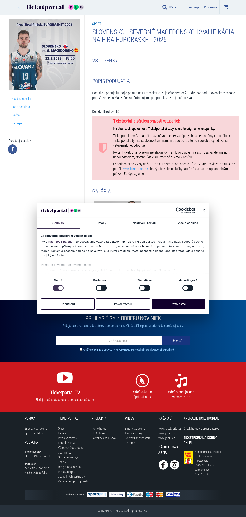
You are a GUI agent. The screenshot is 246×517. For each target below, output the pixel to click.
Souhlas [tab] (58, 223)
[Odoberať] (176, 340)
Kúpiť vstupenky (21, 98)
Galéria (16, 115)
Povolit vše (178, 303)
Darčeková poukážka (103, 438)
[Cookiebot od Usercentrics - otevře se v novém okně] (178, 210)
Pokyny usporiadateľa (137, 438)
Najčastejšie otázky (36, 473)
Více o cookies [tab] (188, 223)
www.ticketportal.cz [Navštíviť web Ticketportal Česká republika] (169, 428)
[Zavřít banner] (204, 210)
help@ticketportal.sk (37, 468)
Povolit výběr (123, 303)
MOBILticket (98, 433)
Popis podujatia (21, 107)
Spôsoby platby (34, 433)
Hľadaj (169, 7)
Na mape (17, 123)
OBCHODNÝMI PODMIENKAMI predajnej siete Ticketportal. (133, 349)
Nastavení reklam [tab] (145, 223)
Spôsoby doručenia (36, 428)
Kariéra (62, 433)
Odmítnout (68, 303)
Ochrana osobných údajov (69, 459)
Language (193, 7)
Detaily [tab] (101, 223)
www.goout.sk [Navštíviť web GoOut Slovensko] (166, 433)
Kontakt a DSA (66, 443)
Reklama (130, 443)
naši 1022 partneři (61, 241)
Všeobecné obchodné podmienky (70, 450)
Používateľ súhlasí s (128, 349)
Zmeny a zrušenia (135, 428)
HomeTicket (98, 428)
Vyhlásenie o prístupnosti (73, 481)
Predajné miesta (67, 438)
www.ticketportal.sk (135, 169)
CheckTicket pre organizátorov (201, 428)
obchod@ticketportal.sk (39, 456)
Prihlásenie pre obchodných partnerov (71, 474)
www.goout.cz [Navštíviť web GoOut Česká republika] (166, 438)
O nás (61, 428)
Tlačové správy (133, 433)
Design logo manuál (69, 467)
